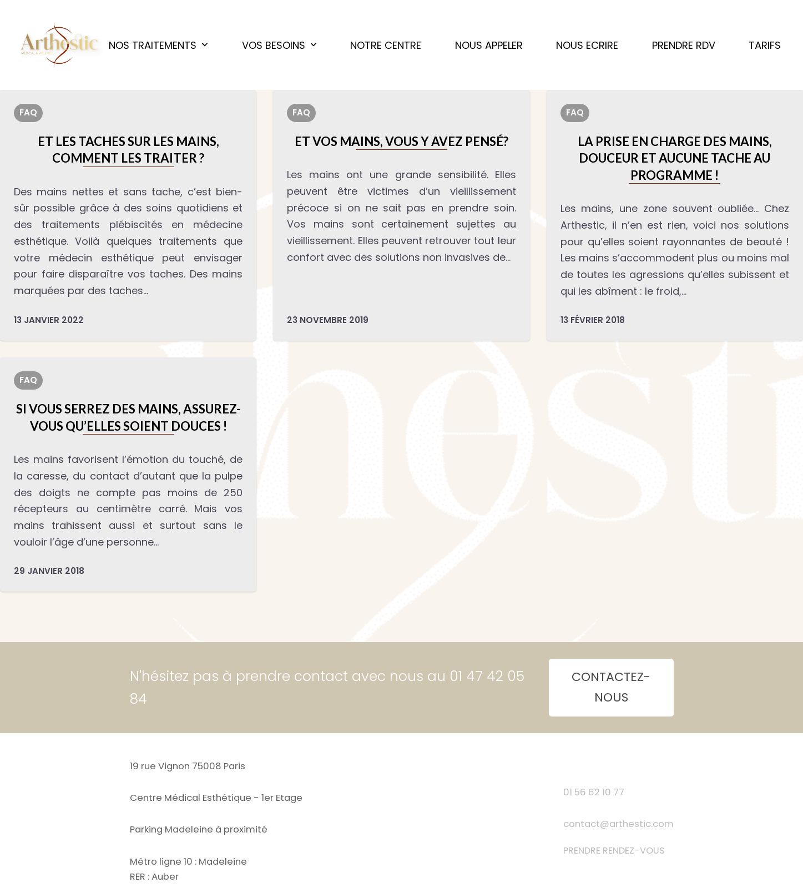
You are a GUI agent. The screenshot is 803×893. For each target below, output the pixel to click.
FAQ (28, 112)
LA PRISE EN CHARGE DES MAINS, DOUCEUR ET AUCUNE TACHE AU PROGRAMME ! (675, 158)
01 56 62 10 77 (593, 792)
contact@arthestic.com (618, 824)
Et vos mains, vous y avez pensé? (401, 141)
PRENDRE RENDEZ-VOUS (614, 850)
